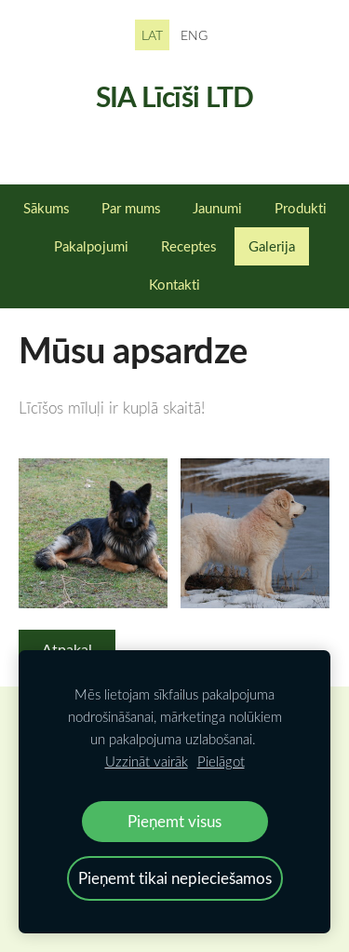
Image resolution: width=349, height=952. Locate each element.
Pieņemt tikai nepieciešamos (175, 878)
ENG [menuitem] (194, 35)
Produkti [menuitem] (301, 207)
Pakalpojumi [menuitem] (91, 246)
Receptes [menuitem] (188, 246)
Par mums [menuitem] (130, 207)
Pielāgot (221, 761)
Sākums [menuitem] (46, 207)
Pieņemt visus (174, 821)
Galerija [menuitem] (271, 246)
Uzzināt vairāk (146, 761)
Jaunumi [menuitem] (217, 207)
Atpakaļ (67, 649)
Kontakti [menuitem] (174, 284)
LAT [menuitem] (152, 35)
